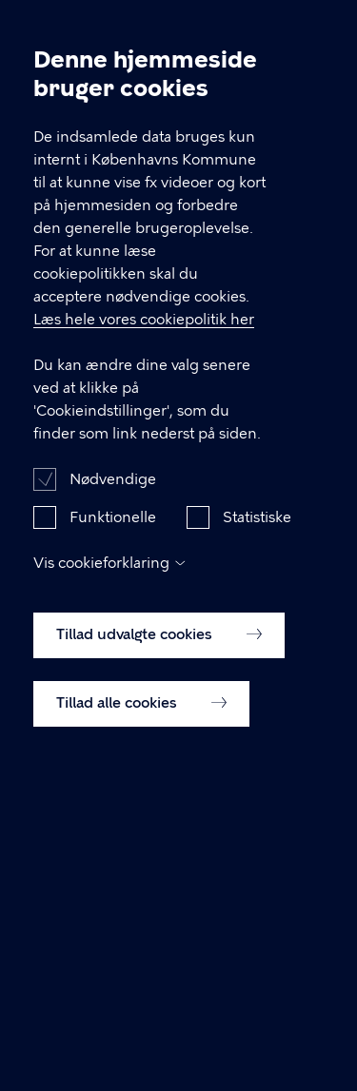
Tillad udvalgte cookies (159, 662)
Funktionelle (112, 545)
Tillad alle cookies (141, 730)
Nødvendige (112, 507)
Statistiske (257, 545)
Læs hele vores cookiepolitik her (143, 347)
